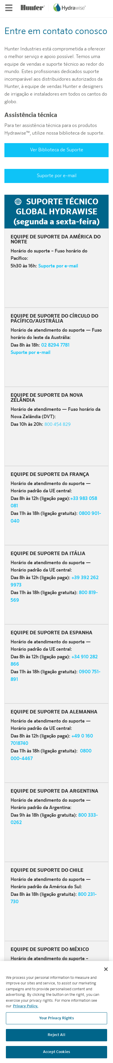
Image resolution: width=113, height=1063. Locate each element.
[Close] (105, 971)
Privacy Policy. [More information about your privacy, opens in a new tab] (25, 1009)
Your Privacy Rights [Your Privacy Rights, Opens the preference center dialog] (56, 1021)
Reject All (56, 1038)
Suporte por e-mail (57, 176)
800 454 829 (57, 424)
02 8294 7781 (55, 345)
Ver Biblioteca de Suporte (56, 150)
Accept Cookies (56, 1055)
